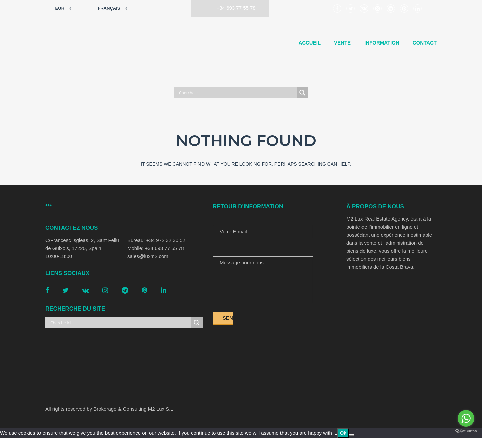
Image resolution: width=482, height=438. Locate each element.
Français (105, 8)
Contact (425, 43)
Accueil (309, 43)
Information (381, 43)
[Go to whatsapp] (466, 418)
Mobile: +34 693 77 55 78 (155, 248)
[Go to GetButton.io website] (466, 431)
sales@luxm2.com (147, 256)
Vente (342, 43)
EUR (55, 8)
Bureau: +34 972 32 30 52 (156, 240)
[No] (351, 435)
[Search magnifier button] (302, 92)
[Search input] (237, 92)
